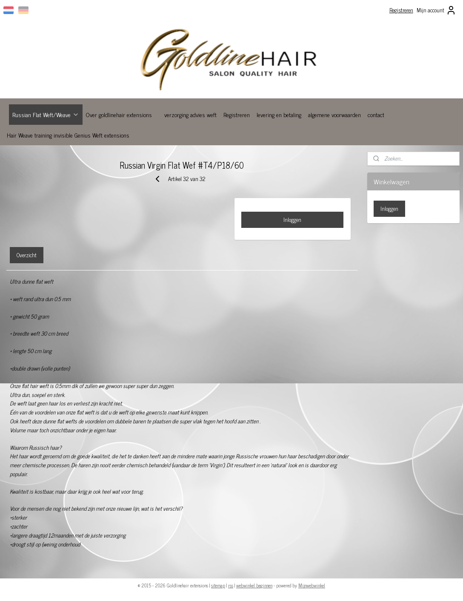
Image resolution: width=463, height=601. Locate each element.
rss (230, 585)
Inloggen (292, 219)
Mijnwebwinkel (311, 585)
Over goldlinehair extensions (119, 114)
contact (376, 114)
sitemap (218, 585)
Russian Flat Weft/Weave (45, 114)
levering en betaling (279, 114)
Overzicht (27, 254)
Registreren (401, 10)
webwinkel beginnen (254, 585)
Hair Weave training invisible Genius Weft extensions (68, 135)
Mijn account (436, 10)
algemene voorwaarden (334, 114)
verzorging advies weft (190, 114)
